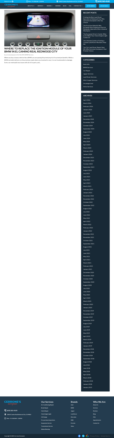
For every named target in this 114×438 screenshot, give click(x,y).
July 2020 (86, 288)
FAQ (70, 5)
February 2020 (88, 304)
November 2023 (88, 161)
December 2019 (88, 311)
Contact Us (77, 5)
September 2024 (88, 129)
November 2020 (88, 275)
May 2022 (86, 218)
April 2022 (86, 221)
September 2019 (88, 320)
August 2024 (87, 132)
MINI (72, 420)
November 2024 (88, 122)
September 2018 (88, 358)
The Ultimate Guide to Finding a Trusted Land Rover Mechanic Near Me (94, 42)
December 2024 (88, 119)
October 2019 (88, 317)
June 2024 (86, 138)
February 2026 (88, 106)
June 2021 (86, 253)
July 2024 (86, 135)
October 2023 (88, 164)
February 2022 (88, 228)
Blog (64, 5)
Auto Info (86, 64)
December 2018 (88, 349)
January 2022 (87, 231)
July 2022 (86, 212)
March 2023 (87, 186)
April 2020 (86, 298)
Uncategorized (88, 83)
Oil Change (44, 417)
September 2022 (88, 205)
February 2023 (88, 189)
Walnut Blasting (45, 429)
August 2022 (87, 208)
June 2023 (86, 176)
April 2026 (86, 100)
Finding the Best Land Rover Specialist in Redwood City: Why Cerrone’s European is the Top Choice (93, 19)
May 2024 (86, 141)
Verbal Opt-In (105, 436)
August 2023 (87, 170)
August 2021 (87, 247)
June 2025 (86, 113)
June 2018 (86, 368)
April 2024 (86, 145)
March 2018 (87, 378)
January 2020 (87, 307)
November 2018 (88, 352)
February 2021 (88, 266)
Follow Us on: (8, 1)
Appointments (104, 6)
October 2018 (88, 355)
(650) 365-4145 (102, 1)
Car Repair (86, 70)
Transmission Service (47, 426)
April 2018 (86, 374)
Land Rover (74, 414)
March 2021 (87, 263)
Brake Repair (44, 408)
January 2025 (87, 116)
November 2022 (88, 199)
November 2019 (88, 314)
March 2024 (87, 148)
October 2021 (88, 240)
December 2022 (88, 196)
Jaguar (72, 411)
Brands (49, 5)
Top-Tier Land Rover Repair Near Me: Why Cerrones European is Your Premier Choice (95, 49)
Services (40, 5)
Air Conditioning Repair (47, 404)
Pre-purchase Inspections (48, 420)
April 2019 (86, 336)
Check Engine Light (46, 414)
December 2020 (88, 272)
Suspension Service (46, 423)
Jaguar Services (88, 74)
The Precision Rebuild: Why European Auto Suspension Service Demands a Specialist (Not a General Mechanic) (95, 28)
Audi (72, 404)
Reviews (57, 5)
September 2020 (88, 282)
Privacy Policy (94, 436)
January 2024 (87, 154)
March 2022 (87, 224)
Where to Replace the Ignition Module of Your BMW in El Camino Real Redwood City (38, 50)
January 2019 (87, 346)
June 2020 (86, 291)
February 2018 (88, 381)
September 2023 (88, 167)
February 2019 (88, 343)
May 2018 (86, 371)
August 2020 (87, 285)
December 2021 (88, 234)
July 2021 (86, 250)
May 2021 (86, 256)
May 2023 (86, 180)
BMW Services (29, 55)
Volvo (72, 426)
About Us (31, 5)
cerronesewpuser (11, 55)
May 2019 (86, 333)
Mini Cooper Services (90, 80)
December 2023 (88, 157)
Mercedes (73, 417)
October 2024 (88, 125)
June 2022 (86, 215)
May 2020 (86, 295)
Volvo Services (88, 86)
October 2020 (88, 279)
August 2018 (87, 362)
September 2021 (88, 244)
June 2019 (86, 330)
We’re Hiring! (91, 6)
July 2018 (86, 365)
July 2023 (86, 173)
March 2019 (87, 339)
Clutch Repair (44, 411)
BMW (72, 408)
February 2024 (88, 151)
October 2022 (88, 202)
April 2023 (86, 183)
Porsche (73, 423)
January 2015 (87, 387)
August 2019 (87, 323)
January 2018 (87, 384)
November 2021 (88, 237)
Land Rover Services (89, 77)
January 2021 (87, 269)
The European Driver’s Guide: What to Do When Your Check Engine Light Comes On (95, 35)
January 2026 (87, 109)
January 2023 (87, 192)
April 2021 (86, 260)
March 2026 (87, 103)
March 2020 (87, 301)
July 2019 (86, 327)
